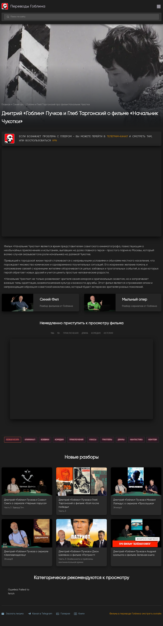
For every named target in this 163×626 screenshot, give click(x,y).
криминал (30, 440)
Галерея (63, 614)
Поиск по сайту (16, 17)
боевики (45, 440)
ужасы (92, 440)
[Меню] (158, 6)
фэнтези (152, 440)
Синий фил (19, 104)
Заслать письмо (13, 614)
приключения (76, 440)
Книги (79, 614)
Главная (6, 104)
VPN (54, 140)
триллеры (107, 440)
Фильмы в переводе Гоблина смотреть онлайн (135, 614)
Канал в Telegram (40, 613)
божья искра (12, 440)
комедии (59, 440)
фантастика (136, 440)
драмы (121, 440)
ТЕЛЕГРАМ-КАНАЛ (117, 136)
